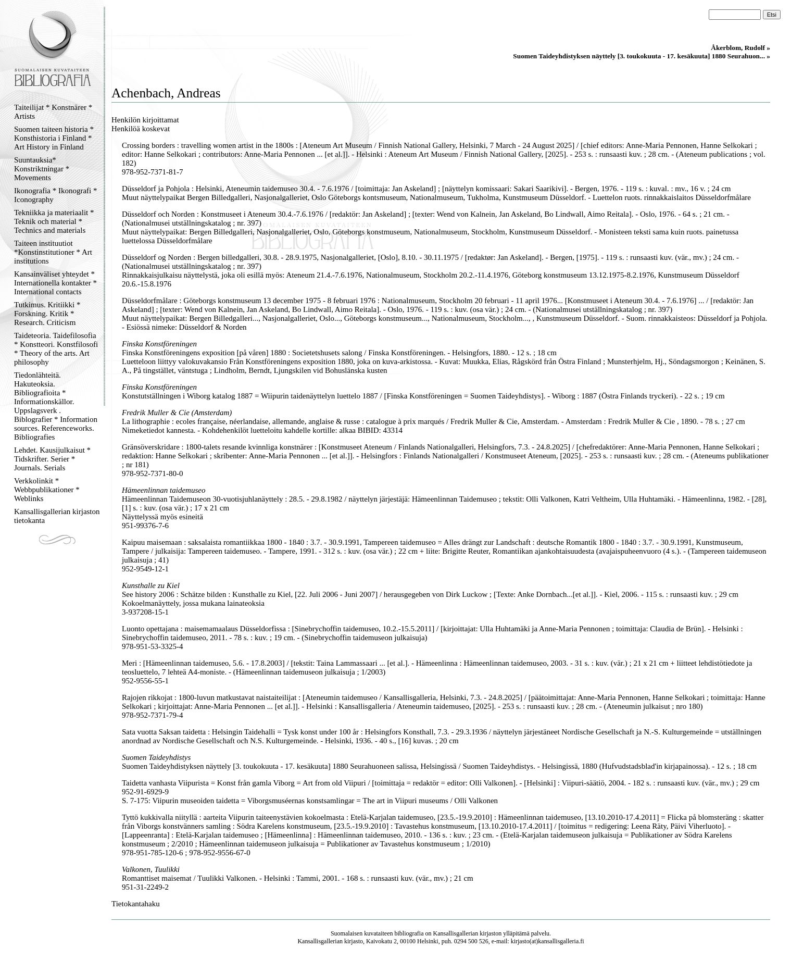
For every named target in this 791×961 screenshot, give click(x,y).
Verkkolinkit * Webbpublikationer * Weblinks (47, 490)
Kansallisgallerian (456, 933)
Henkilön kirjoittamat (145, 120)
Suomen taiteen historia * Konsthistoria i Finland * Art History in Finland (54, 138)
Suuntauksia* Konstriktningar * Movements (41, 169)
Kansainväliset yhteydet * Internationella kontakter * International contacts (55, 283)
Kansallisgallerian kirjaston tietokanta (57, 516)
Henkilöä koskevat (140, 128)
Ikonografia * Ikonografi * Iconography (55, 195)
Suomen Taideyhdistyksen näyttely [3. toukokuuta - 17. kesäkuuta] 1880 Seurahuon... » (641, 56)
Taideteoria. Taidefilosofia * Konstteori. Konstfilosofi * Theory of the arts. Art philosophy (56, 348)
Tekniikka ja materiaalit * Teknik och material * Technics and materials (54, 221)
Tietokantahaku (135, 904)
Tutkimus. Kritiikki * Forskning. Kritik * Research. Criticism (47, 314)
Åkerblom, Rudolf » (740, 48)
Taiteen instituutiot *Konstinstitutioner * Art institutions (53, 252)
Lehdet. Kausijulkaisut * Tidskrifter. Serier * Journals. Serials (52, 459)
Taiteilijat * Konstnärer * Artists (53, 111)
